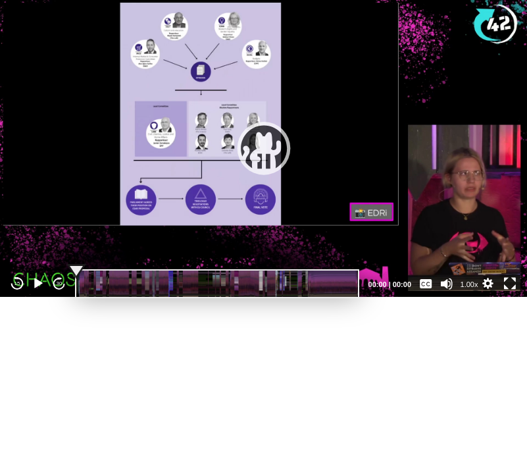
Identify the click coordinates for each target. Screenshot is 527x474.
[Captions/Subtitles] (425, 283)
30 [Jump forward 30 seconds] (60, 283)
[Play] (38, 283)
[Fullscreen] (509, 283)
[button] (264, 148)
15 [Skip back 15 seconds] (17, 283)
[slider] (217, 284)
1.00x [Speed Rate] (469, 284)
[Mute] (446, 283)
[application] (263, 148)
